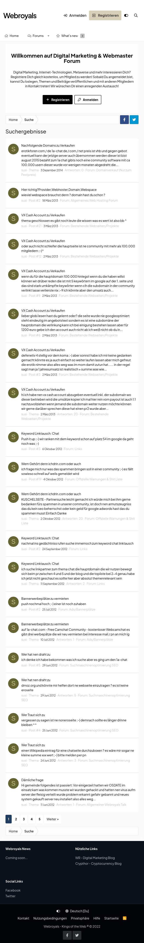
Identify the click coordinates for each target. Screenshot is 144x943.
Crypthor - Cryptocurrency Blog (98, 863)
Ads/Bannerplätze (82, 609)
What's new (69, 36)
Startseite (111, 918)
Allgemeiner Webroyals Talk (106, 804)
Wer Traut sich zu (33, 715)
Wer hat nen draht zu (35, 654)
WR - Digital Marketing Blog (95, 858)
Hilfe (96, 918)
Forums (38, 36)
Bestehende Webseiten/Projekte (95, 226)
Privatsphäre (80, 918)
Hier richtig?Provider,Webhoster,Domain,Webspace (59, 190)
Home (14, 36)
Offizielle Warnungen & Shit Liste (99, 479)
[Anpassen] (126, 15)
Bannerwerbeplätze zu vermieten (45, 598)
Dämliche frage (32, 780)
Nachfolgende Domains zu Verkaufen (48, 145)
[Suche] (136, 15)
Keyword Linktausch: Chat (40, 433)
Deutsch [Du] (77, 911)
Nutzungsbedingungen (50, 918)
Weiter (51, 819)
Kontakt (23, 918)
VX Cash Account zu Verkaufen (43, 215)
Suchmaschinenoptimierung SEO (94, 665)
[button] (48, 36)
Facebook (12, 890)
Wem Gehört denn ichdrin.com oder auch (51, 464)
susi (24, 170)
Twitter (10, 896)
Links (78, 449)
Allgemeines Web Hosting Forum (94, 200)
